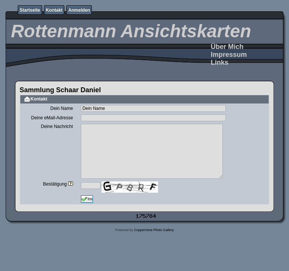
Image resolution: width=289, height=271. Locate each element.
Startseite (30, 10)
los (87, 199)
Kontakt (54, 10)
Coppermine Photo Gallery (154, 230)
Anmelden (79, 10)
